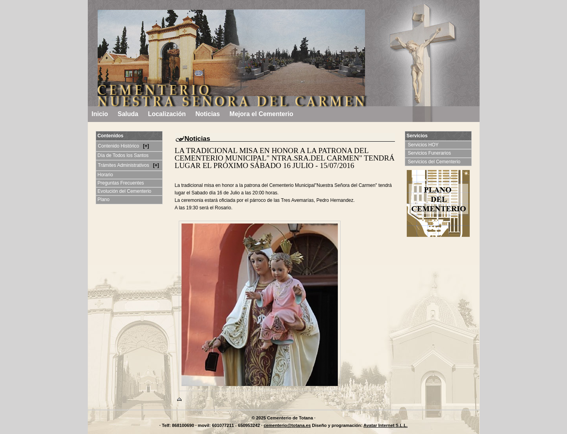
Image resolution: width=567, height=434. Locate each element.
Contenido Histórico (119, 146)
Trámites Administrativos (124, 165)
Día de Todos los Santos (123, 155)
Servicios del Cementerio (435, 161)
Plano (104, 199)
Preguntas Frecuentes (121, 183)
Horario (105, 174)
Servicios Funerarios (430, 153)
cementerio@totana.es (287, 425)
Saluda (128, 114)
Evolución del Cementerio (125, 191)
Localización (167, 114)
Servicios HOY (424, 145)
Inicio (100, 114)
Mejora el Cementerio (261, 114)
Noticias (207, 114)
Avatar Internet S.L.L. (385, 425)
